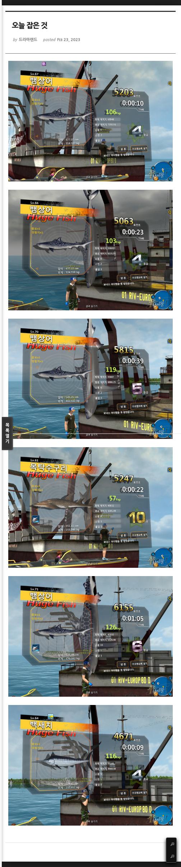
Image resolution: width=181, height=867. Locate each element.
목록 (7, 433)
